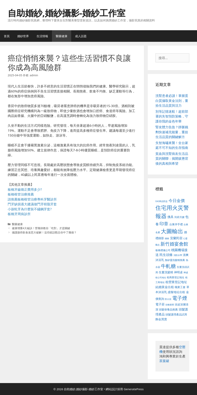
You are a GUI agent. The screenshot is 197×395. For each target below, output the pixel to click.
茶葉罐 (164, 361)
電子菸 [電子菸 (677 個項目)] (160, 304)
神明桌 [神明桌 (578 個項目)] (178, 272)
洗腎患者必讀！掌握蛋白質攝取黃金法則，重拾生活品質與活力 (171, 100)
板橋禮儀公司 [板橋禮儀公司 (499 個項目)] (162, 250)
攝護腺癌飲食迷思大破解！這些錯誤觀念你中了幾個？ (44, 232)
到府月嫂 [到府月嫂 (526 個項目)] (179, 217)
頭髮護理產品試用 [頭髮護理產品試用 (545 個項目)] (176, 314)
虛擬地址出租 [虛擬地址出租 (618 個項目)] (176, 292)
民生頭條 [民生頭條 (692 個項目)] (166, 254)
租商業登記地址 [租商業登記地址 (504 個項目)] (175, 277)
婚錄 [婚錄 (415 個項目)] (167, 238)
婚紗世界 (23, 36)
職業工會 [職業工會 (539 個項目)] (180, 287)
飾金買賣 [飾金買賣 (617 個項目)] (161, 319)
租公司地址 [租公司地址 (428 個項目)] (160, 277)
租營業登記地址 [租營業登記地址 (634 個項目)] (176, 282)
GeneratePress (134, 389)
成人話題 (81, 36)
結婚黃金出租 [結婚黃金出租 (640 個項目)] (164, 287)
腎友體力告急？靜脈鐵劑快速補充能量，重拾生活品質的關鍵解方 (171, 132)
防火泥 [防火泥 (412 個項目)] (168, 299)
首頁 (7, 36)
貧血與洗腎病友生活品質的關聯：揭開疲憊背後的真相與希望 (171, 158)
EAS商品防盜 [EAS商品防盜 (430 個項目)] (161, 201)
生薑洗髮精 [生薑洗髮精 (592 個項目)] (166, 272)
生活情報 (42, 36)
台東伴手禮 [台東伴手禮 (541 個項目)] (176, 224)
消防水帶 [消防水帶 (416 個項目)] (178, 255)
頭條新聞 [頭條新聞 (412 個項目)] (169, 304)
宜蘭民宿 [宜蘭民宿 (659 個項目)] (176, 238)
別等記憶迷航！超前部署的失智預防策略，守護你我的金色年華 (171, 116)
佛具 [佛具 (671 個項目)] (170, 217)
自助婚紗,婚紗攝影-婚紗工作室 (66, 13)
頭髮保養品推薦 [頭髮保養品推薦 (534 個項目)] (168, 309)
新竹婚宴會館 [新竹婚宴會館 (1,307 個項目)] (174, 244)
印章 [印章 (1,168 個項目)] (163, 224)
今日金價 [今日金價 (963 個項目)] (177, 200)
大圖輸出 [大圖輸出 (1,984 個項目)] (172, 231)
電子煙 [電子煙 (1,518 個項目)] (179, 297)
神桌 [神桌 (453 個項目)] (186, 272)
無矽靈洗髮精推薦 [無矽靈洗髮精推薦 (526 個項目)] (175, 260)
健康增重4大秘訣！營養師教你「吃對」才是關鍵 (41, 228)
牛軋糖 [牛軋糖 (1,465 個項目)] (168, 265)
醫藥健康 (61, 36)
